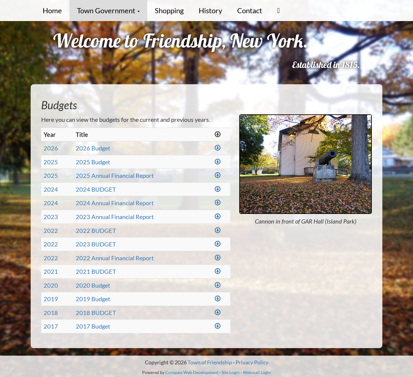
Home (52, 10)
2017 (51, 326)
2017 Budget (93, 326)
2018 (51, 312)
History (210, 10)
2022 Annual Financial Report (115, 257)
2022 (51, 230)
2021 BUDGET (96, 271)
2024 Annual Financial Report (115, 202)
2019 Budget (93, 298)
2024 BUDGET (96, 189)
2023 (51, 216)
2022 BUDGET (96, 230)
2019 (51, 298)
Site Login (231, 372)
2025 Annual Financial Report (115, 175)
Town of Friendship (210, 362)
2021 (51, 271)
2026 (51, 148)
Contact (249, 10)
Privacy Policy (252, 362)
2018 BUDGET (96, 312)
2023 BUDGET (96, 244)
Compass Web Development (191, 372)
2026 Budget (93, 148)
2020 (51, 285)
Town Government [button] (108, 10)
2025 (51, 161)
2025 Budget (93, 161)
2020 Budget (93, 285)
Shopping (169, 10)
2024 (51, 189)
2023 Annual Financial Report (115, 216)
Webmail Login (257, 372)
